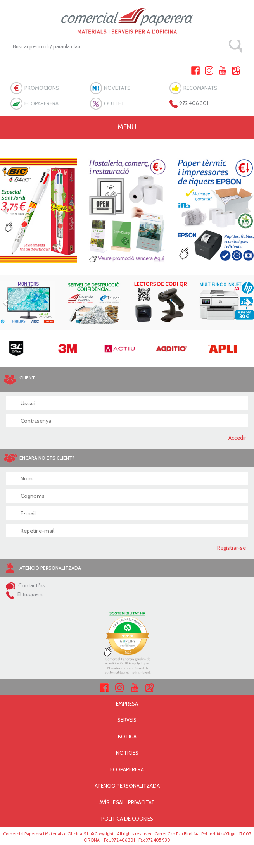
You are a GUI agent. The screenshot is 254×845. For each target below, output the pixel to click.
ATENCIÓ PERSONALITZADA (127, 786)
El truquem (24, 594)
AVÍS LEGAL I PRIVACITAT (127, 802)
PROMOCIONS (41, 87)
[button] (6, 210)
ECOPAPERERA (41, 103)
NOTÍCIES (127, 753)
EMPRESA (127, 703)
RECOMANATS (200, 87)
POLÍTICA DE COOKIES (127, 819)
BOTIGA (127, 736)
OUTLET (114, 103)
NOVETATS (117, 87)
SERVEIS (127, 720)
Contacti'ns (25, 585)
